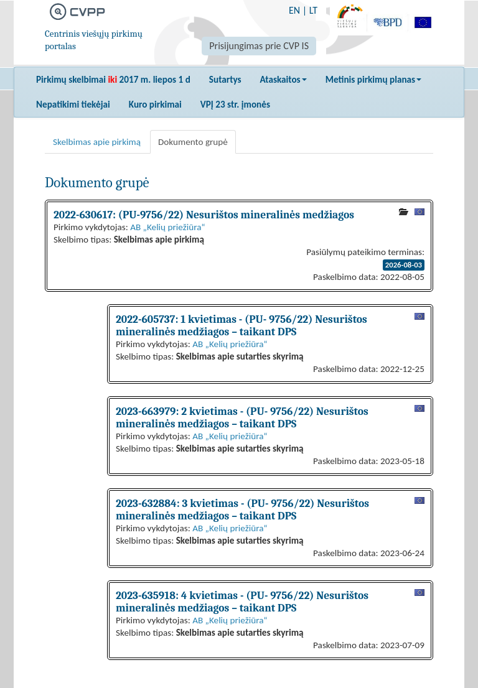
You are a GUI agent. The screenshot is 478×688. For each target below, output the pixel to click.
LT (313, 10)
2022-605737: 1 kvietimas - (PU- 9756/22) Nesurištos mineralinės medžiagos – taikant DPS (241, 325)
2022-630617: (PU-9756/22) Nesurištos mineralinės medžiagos (204, 214)
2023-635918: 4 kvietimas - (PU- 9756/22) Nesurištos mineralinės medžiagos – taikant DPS (242, 601)
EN (294, 10)
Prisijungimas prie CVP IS (259, 46)
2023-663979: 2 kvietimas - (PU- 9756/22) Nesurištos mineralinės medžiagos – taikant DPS (242, 417)
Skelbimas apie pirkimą (97, 141)
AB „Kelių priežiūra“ (167, 227)
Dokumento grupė (193, 141)
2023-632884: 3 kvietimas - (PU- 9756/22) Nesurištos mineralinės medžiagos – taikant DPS (242, 509)
